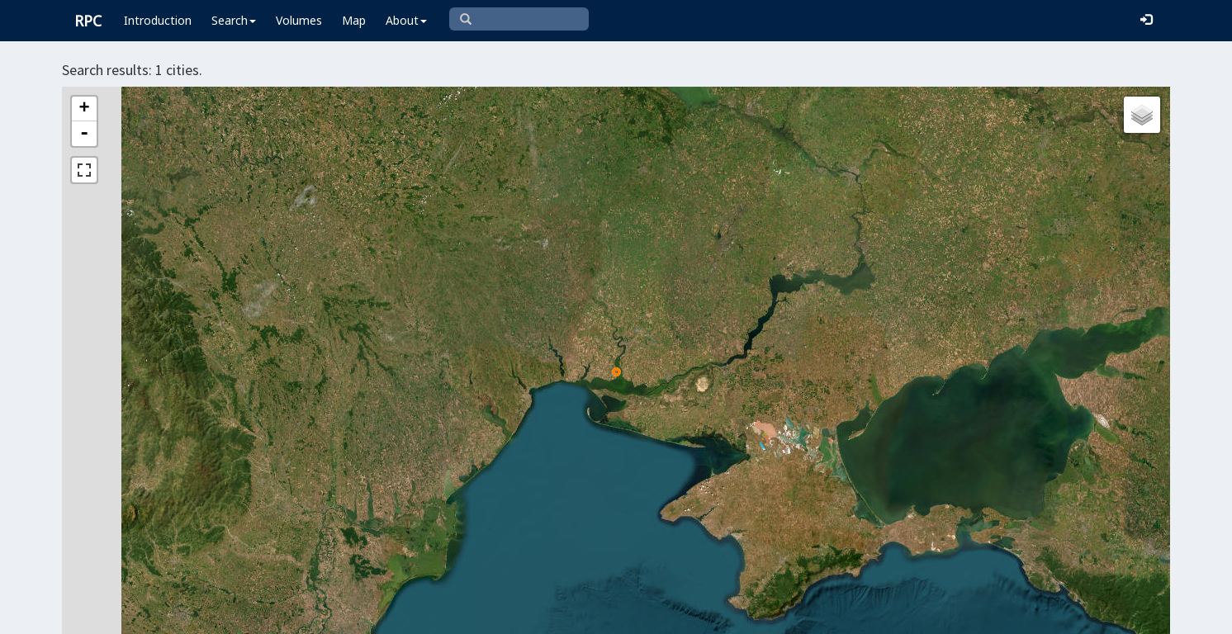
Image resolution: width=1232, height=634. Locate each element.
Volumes (299, 20)
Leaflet (576, 614)
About (406, 20)
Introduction (158, 20)
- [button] (84, 133)
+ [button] (83, 109)
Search (233, 20)
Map (354, 20)
